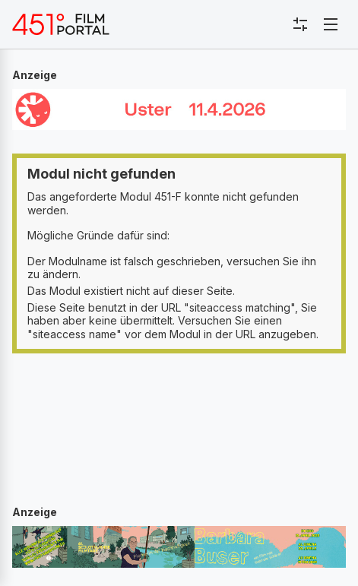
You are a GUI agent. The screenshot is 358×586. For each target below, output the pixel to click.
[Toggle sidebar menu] (300, 24)
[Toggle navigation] (330, 24)
